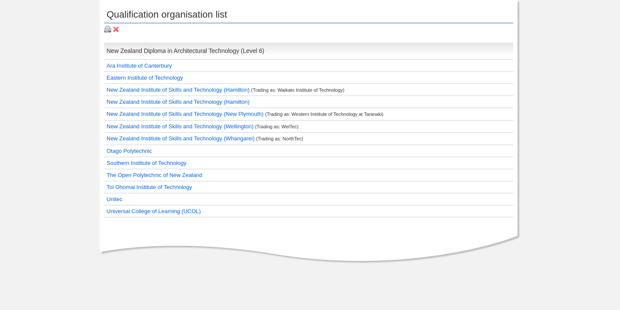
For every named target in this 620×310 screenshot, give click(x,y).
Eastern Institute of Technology (145, 77)
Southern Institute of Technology (147, 163)
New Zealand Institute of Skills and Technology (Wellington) (181, 126)
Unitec (115, 199)
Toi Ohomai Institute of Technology (149, 187)
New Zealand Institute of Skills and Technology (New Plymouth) (186, 114)
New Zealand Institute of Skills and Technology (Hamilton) (179, 90)
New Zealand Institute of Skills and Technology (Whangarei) (181, 138)
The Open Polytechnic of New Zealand (155, 175)
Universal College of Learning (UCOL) (154, 211)
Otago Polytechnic (129, 151)
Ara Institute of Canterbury (139, 65)
